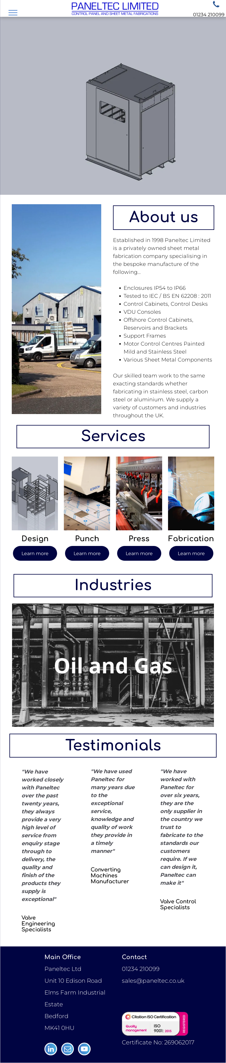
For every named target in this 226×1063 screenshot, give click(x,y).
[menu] (13, 12)
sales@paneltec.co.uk (153, 980)
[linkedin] (50, 1050)
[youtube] (84, 1050)
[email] (67, 1050)
